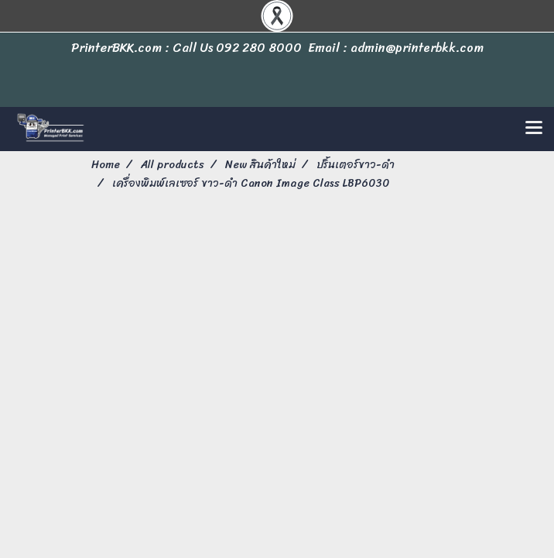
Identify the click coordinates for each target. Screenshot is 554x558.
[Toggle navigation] (534, 129)
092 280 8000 (259, 47)
